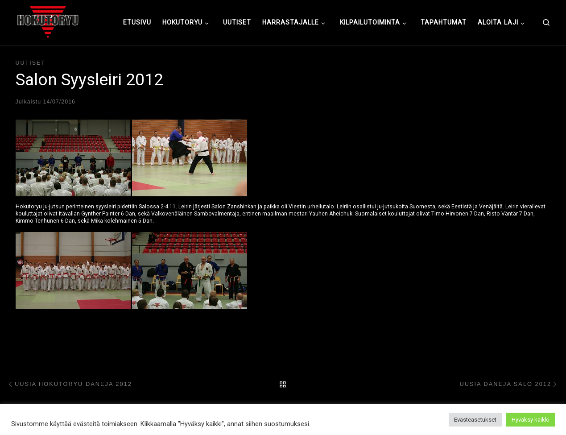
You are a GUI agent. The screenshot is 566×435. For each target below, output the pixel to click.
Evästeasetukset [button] (475, 419)
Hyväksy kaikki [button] (530, 419)
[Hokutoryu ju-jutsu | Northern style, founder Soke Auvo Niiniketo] (48, 21)
